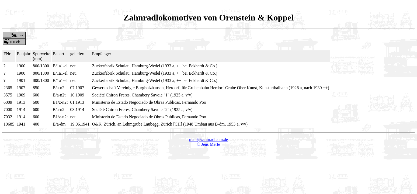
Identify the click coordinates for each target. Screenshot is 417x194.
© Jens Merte (208, 144)
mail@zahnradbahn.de (208, 139)
